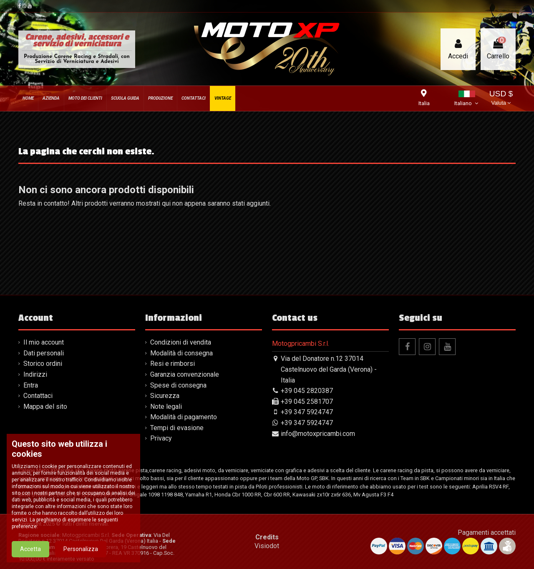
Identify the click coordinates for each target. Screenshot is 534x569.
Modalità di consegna (181, 353)
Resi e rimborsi (172, 364)
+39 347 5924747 (307, 412)
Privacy (161, 438)
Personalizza (80, 549)
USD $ (501, 98)
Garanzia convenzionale (184, 374)
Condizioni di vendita (180, 342)
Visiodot (266, 546)
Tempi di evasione (177, 428)
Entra (30, 385)
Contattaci (38, 396)
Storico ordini (42, 364)
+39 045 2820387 (307, 391)
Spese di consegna (178, 385)
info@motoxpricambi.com (318, 434)
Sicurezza (164, 396)
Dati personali (43, 353)
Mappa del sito (45, 406)
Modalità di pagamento (183, 417)
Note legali (166, 406)
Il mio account (43, 342)
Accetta (30, 549)
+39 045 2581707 (307, 401)
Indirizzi (35, 374)
